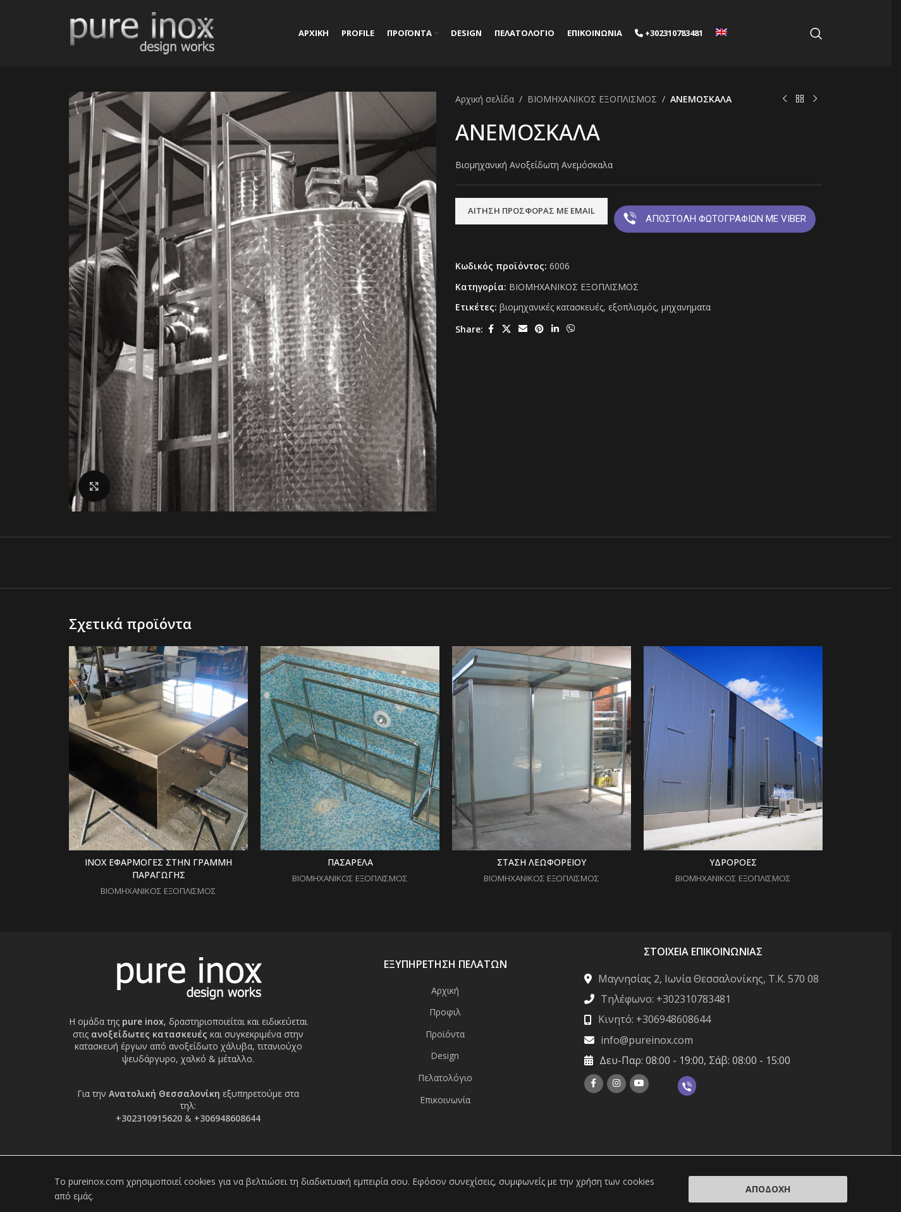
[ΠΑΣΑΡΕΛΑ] (349, 748)
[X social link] (506, 329)
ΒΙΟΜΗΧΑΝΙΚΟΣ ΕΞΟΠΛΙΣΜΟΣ (592, 99)
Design (445, 1056)
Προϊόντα (445, 1034)
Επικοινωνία (445, 1100)
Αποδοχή (767, 1189)
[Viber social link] (571, 329)
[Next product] (815, 99)
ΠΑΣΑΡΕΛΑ (350, 862)
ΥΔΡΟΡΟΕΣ (733, 862)
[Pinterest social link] (539, 329)
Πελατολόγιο (445, 1078)
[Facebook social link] (490, 329)
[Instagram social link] (616, 1083)
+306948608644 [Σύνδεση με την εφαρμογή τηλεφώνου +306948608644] (227, 1118)
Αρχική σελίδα (484, 99)
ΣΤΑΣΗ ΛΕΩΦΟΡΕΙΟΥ (541, 862)
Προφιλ (445, 1012)
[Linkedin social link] (555, 329)
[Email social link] (523, 329)
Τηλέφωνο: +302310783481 (666, 999)
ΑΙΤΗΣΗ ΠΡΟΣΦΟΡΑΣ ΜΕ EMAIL (531, 210)
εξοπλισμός (632, 307)
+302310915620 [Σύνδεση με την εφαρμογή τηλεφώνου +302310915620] (149, 1118)
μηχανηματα (686, 307)
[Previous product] (784, 99)
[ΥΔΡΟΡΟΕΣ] (733, 748)
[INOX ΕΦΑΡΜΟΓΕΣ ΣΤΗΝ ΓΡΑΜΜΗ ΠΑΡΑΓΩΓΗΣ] (158, 748)
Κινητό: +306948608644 (654, 1019)
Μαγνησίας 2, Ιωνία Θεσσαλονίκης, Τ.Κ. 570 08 (708, 979)
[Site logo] (142, 32)
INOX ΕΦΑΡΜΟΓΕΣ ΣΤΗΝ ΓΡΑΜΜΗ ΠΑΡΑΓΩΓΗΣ (158, 868)
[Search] (816, 33)
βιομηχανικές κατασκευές (551, 307)
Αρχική (445, 990)
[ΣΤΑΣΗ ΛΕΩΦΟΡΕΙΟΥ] (541, 748)
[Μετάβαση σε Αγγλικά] (721, 33)
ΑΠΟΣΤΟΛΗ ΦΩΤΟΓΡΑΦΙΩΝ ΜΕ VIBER (714, 218)
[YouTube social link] (639, 1083)
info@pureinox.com (647, 1040)
